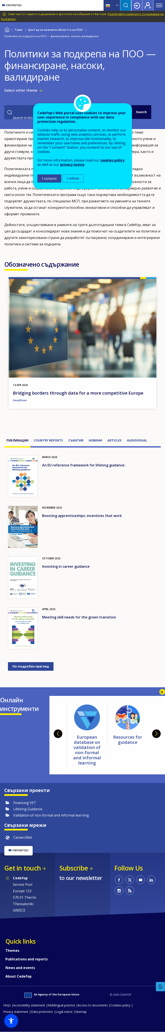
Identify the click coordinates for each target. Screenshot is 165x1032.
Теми (18, 30)
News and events (20, 967)
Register (147, 5)
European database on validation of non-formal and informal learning (87, 750)
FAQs (7, 1005)
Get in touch (22, 868)
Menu (159, 5)
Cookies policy (120, 1005)
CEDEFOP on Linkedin (151, 879)
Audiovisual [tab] (137, 440)
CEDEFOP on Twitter (129, 879)
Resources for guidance (127, 739)
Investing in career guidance (66, 566)
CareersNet (22, 837)
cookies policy (112, 160)
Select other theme (20, 90)
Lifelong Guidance (27, 809)
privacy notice (72, 164)
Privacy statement (15, 1012)
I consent (49, 178)
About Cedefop (18, 976)
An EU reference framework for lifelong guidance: (83, 465)
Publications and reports (26, 959)
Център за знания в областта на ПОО (55, 30)
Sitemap (81, 1012)
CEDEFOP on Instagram (119, 890)
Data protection (42, 1012)
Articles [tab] (114, 440)
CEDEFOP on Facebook (119, 879)
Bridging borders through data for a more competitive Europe (78, 393)
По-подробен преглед (30, 666)
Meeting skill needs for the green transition (79, 617)
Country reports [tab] (48, 440)
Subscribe (73, 868)
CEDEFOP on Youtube (140, 879)
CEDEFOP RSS (129, 890)
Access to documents (93, 1005)
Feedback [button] (160, 986)
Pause (162, 692)
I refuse (73, 178)
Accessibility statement (29, 1005)
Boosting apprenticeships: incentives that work (82, 515)
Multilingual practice (61, 1005)
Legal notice (64, 1012)
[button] (11, 1021)
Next (156, 733)
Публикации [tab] (17, 440)
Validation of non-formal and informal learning (51, 815)
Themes (12, 950)
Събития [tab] (75, 440)
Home (7, 29)
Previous (58, 733)
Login (136, 5)
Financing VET (24, 802)
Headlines (20, 400)
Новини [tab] (95, 440)
